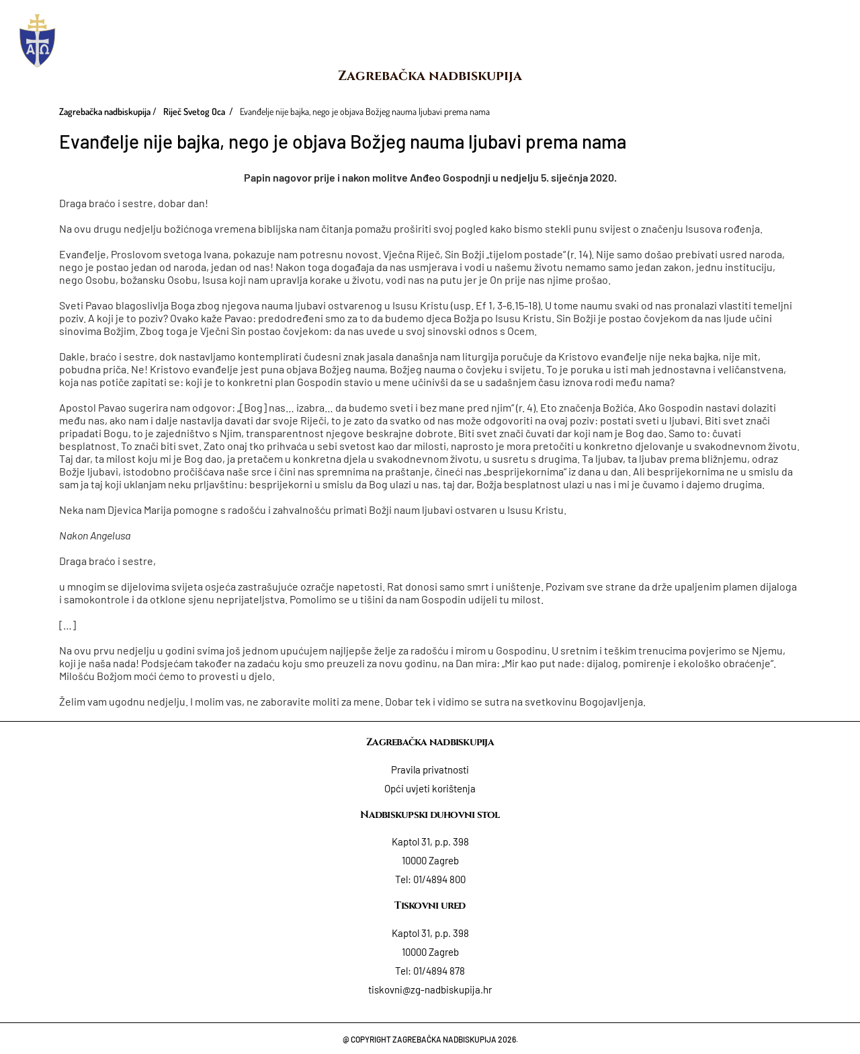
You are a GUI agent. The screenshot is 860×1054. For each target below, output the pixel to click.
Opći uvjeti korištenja (430, 788)
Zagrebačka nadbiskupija (430, 76)
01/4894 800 (439, 879)
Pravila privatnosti (430, 769)
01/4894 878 (439, 971)
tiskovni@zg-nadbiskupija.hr (430, 989)
